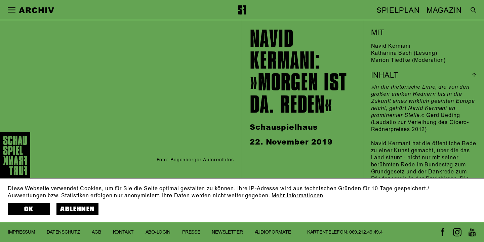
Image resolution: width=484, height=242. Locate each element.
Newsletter (227, 232)
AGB (96, 232)
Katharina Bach (391, 53)
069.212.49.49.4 (366, 232)
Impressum (21, 232)
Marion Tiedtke (390, 60)
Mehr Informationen (297, 195)
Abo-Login (158, 232)
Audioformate (273, 232)
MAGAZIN (444, 10)
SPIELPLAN (398, 10)
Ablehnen (77, 209)
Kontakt (123, 232)
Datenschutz (63, 232)
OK (28, 209)
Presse (191, 232)
